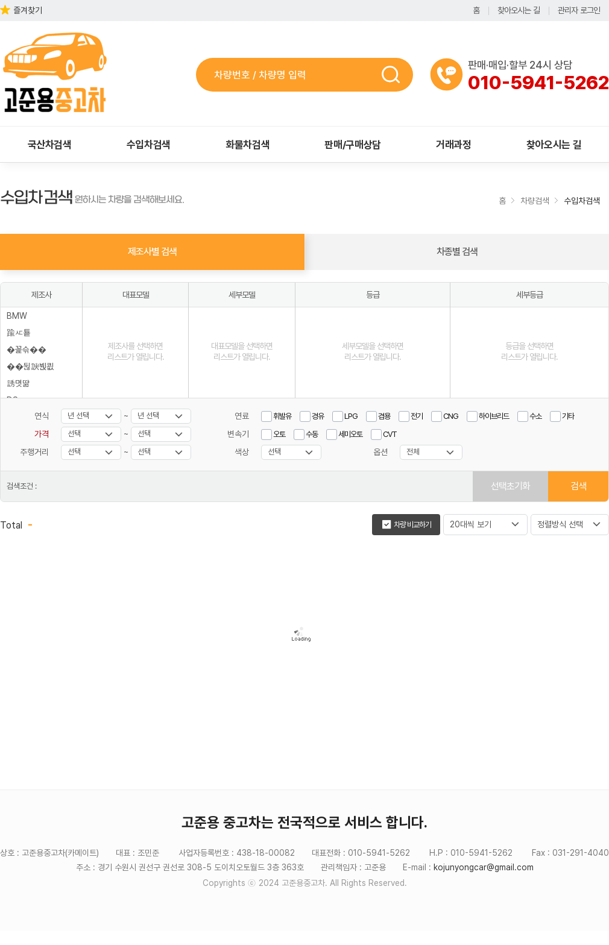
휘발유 (282, 416)
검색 (394, 75)
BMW (17, 316)
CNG (450, 416)
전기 (417, 416)
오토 (279, 434)
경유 (318, 416)
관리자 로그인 (579, 10)
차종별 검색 (457, 251)
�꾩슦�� (26, 349)
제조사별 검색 (152, 251)
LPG (351, 416)
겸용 (384, 416)
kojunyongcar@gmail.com (484, 867)
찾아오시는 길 (518, 10)
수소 (535, 416)
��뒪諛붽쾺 (30, 366)
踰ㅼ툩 (19, 333)
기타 (568, 416)
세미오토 (350, 434)
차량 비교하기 (412, 524)
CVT (390, 434)
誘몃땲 (18, 383)
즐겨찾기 (27, 10)
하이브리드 (494, 416)
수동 (312, 434)
